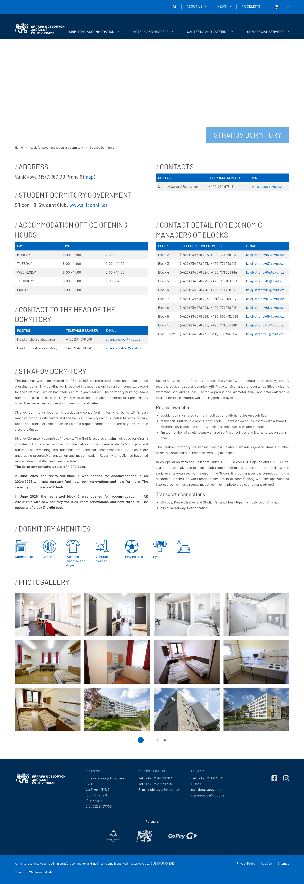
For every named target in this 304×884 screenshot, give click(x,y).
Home (19, 147)
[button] (48, 614)
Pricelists (251, 6)
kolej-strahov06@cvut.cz (265, 290)
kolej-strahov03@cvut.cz (265, 263)
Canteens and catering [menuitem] (208, 31)
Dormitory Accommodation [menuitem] (91, 31)
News (222, 6)
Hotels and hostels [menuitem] (150, 31)
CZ (282, 7)
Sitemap (283, 863)
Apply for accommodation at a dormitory (56, 147)
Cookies (266, 863)
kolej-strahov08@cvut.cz (265, 307)
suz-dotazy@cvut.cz (206, 789)
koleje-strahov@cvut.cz (124, 348)
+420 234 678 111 (211, 778)
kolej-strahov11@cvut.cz (264, 334)
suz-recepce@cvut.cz (265, 186)
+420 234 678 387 (159, 778)
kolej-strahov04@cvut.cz (265, 272)
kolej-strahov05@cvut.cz (265, 281)
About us (194, 6)
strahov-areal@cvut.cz (123, 339)
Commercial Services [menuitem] (265, 31)
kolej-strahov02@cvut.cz (265, 254)
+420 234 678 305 (159, 784)
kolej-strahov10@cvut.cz (264, 325)
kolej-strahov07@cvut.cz (265, 298)
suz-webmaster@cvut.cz (133, 863)
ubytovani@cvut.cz (164, 789)
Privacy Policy (246, 863)
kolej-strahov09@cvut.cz (265, 316)
